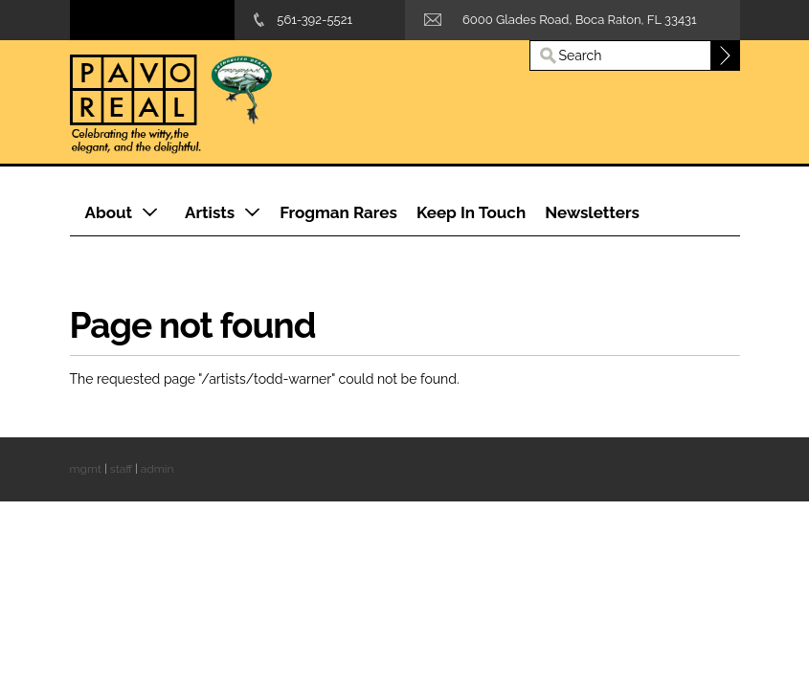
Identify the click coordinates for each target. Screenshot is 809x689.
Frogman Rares (338, 212)
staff (121, 469)
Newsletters (592, 212)
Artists (210, 212)
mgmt (85, 469)
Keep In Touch (471, 212)
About (109, 212)
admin (157, 469)
